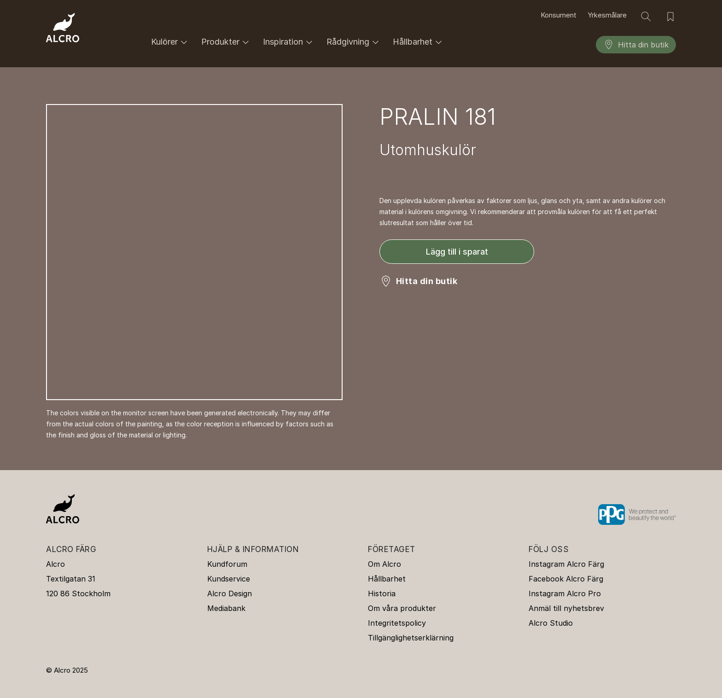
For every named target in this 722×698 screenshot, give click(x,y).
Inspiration (289, 42)
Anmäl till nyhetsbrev (566, 608)
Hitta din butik (636, 44)
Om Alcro (384, 564)
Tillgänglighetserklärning (411, 637)
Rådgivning (354, 42)
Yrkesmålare (607, 15)
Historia (382, 593)
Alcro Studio (551, 623)
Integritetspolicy (397, 623)
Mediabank (226, 608)
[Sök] (646, 16)
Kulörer (170, 42)
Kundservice (228, 578)
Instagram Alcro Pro (565, 593)
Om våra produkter (402, 608)
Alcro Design (229, 593)
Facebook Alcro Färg (566, 578)
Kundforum (227, 564)
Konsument (558, 15)
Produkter (226, 42)
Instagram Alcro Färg (566, 564)
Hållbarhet (419, 42)
